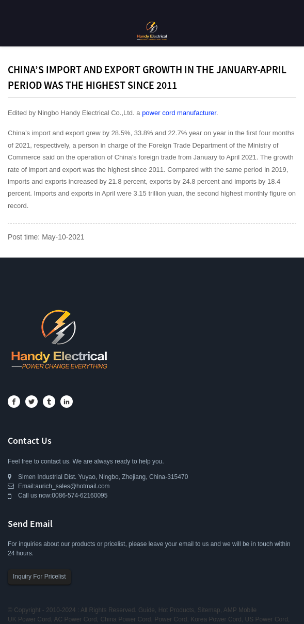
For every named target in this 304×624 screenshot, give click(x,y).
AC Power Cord (75, 619)
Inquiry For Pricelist (39, 576)
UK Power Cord (29, 619)
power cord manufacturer (179, 113)
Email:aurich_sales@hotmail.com (64, 486)
